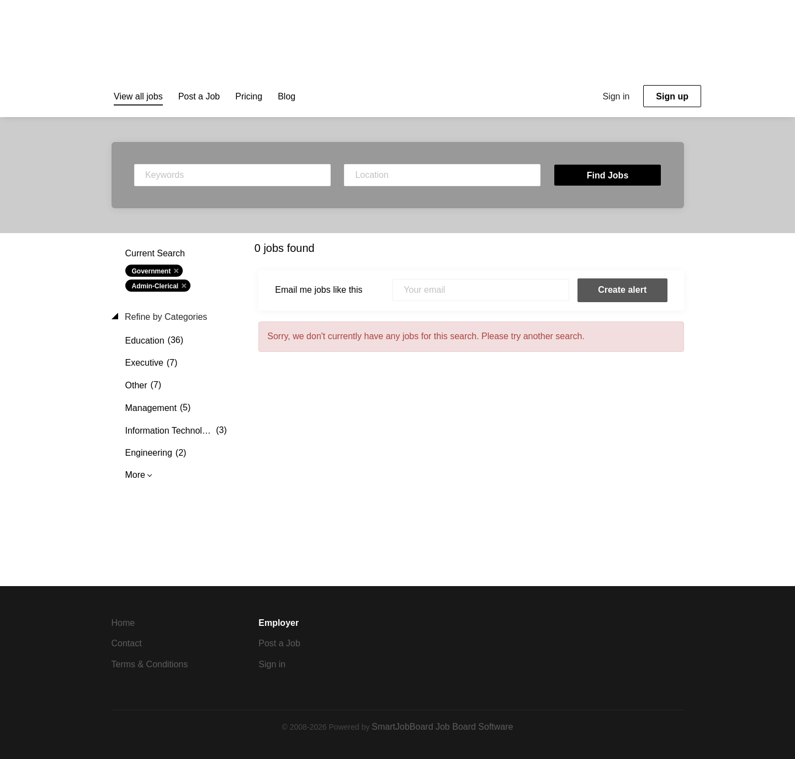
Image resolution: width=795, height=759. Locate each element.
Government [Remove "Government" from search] (151, 271)
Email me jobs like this (318, 289)
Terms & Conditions (150, 664)
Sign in (615, 96)
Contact (127, 643)
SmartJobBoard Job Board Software (442, 726)
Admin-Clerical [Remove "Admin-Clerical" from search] (155, 286)
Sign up (672, 96)
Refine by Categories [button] (165, 316)
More (135, 474)
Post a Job (279, 643)
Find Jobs (608, 175)
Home (123, 623)
